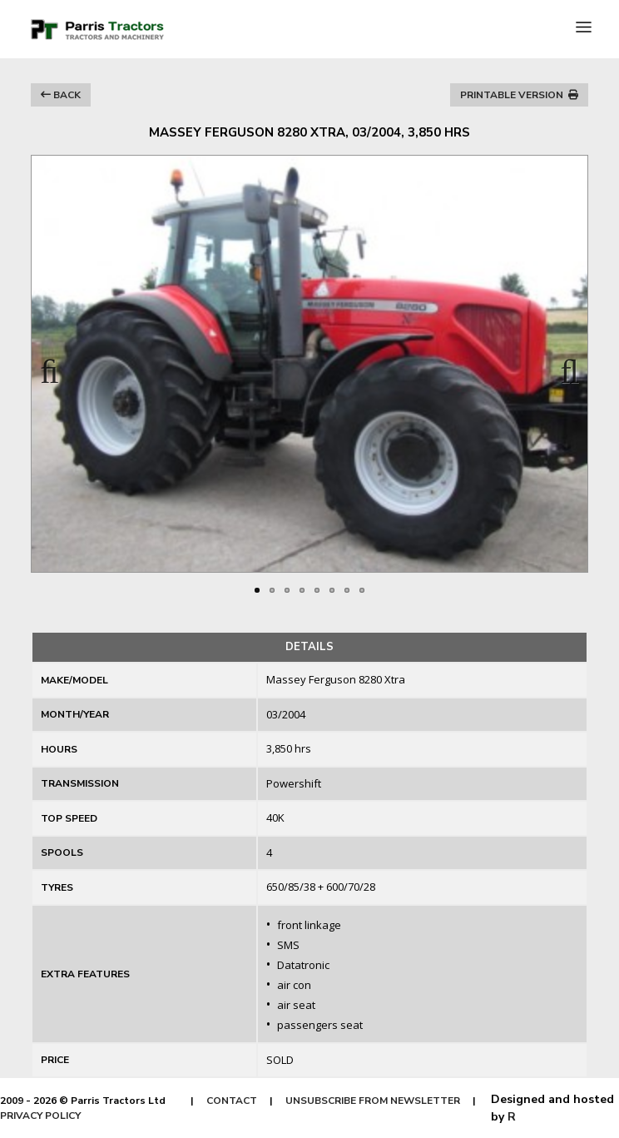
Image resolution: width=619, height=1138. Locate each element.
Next (562, 366)
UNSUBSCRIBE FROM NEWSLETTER (372, 1100)
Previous (56, 366)
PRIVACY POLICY (40, 1115)
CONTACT (231, 1100)
